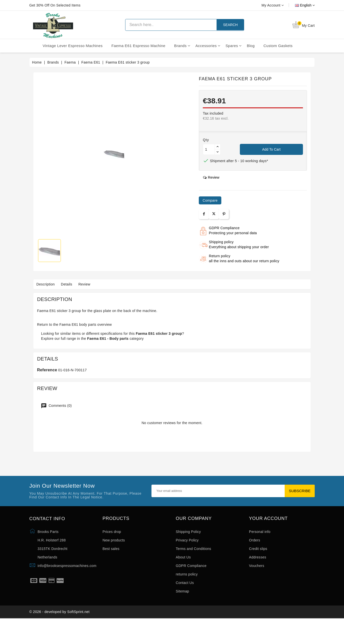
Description (46, 284)
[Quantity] (209, 149)
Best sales (111, 549)
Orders (254, 540)
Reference (47, 370)
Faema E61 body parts (77, 325)
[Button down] (218, 152)
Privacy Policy (187, 540)
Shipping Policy (188, 532)
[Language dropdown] (299, 5)
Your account (268, 518)
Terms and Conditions (193, 549)
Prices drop (112, 532)
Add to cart (271, 149)
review (211, 177)
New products (114, 540)
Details (68, 284)
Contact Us (185, 583)
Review (88, 284)
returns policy (187, 574)
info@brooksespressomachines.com (67, 566)
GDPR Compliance (191, 566)
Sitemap (182, 591)
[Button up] (218, 147)
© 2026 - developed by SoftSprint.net (59, 612)
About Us (183, 557)
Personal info (260, 532)
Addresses (257, 557)
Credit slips (258, 549)
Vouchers (256, 566)
